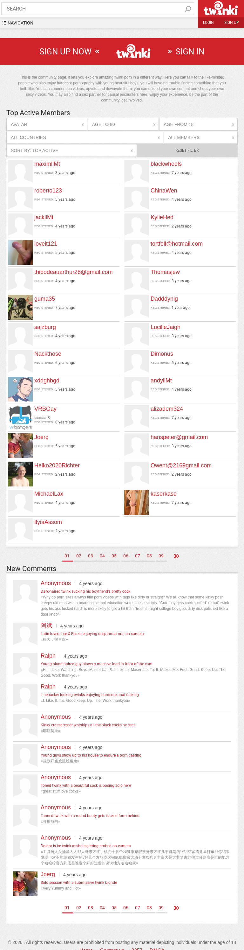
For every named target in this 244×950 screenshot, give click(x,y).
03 (90, 545)
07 (137, 545)
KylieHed (162, 217)
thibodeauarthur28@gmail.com (73, 272)
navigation (20, 22)
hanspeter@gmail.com (179, 432)
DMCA (157, 940)
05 (114, 545)
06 (125, 545)
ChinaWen (164, 190)
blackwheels (166, 164)
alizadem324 (167, 405)
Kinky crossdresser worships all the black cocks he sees (88, 715)
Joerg (41, 432)
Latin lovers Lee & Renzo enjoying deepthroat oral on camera (92, 624)
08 (149, 545)
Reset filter (187, 150)
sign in (190, 51)
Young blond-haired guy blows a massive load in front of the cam (96, 654)
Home (86, 940)
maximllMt (47, 164)
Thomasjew (165, 272)
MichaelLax (48, 485)
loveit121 (45, 244)
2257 (137, 940)
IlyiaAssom (48, 512)
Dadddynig (164, 299)
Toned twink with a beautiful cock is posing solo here (86, 775)
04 (102, 545)
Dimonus (162, 352)
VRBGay (45, 405)
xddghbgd (46, 379)
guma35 (44, 299)
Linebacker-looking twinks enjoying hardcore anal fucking (90, 685)
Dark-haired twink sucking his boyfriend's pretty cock (85, 581)
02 (78, 545)
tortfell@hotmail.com (177, 244)
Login (208, 22)
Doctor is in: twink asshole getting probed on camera (86, 836)
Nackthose (47, 352)
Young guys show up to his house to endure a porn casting (91, 745)
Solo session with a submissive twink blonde (79, 872)
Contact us (112, 940)
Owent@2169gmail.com (181, 459)
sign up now (65, 51)
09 (161, 545)
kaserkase (164, 485)
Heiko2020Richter (57, 459)
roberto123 (48, 190)
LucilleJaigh (165, 325)
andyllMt (161, 379)
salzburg (45, 325)
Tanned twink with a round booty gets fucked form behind (90, 806)
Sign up (231, 22)
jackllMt (43, 217)
